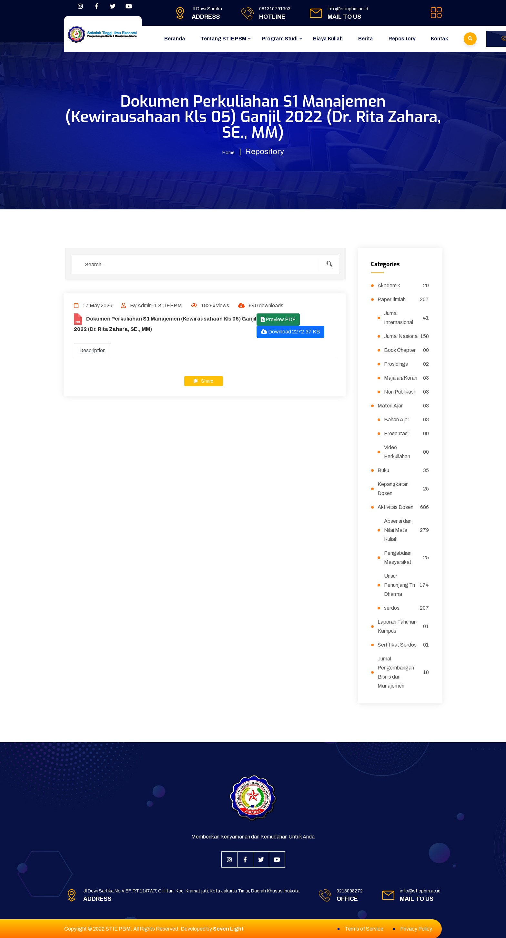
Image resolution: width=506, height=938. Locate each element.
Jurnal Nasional (406, 335)
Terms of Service (364, 928)
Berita (365, 38)
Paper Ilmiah (403, 298)
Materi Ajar (403, 405)
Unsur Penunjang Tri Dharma (406, 584)
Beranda (174, 38)
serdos (406, 607)
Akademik (403, 285)
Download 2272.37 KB (290, 331)
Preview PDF (278, 318)
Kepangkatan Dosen (403, 488)
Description (92, 350)
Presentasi (406, 432)
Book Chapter (406, 349)
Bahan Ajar (406, 419)
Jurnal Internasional (406, 317)
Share (203, 380)
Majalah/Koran (406, 377)
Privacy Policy (416, 928)
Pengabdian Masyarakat (406, 557)
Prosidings (406, 363)
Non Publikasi (406, 391)
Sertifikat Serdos (403, 644)
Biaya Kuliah (328, 38)
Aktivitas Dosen (403, 506)
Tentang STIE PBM (223, 38)
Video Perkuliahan (406, 451)
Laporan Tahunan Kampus (403, 625)
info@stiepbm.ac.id (348, 8)
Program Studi (280, 38)
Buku (403, 469)
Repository (402, 38)
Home (228, 151)
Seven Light (228, 928)
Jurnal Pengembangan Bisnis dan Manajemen (403, 671)
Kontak (439, 38)
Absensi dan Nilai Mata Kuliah (406, 529)
